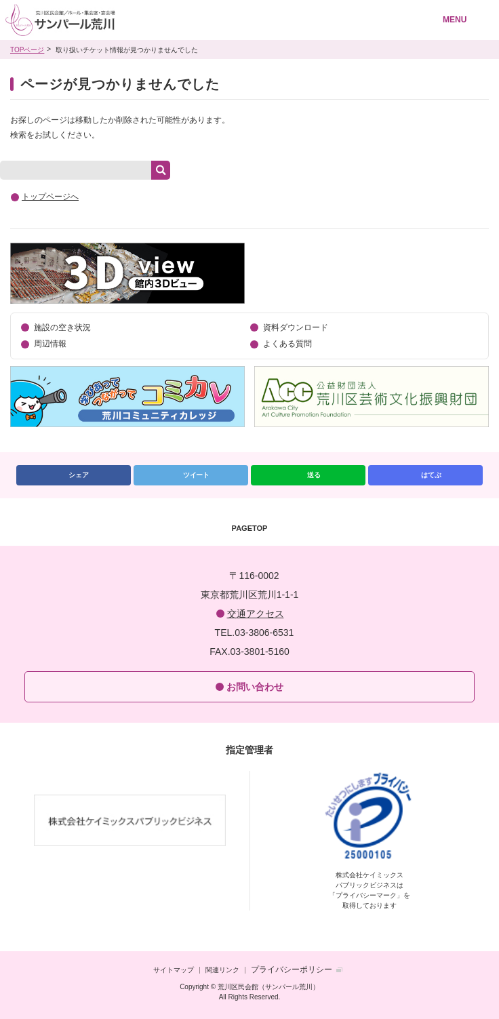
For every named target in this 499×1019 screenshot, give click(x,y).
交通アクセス (255, 613)
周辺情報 (50, 343)
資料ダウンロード (295, 327)
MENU (454, 19)
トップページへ (50, 196)
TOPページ (27, 50)
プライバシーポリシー (291, 969)
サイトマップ (173, 970)
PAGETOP (250, 528)
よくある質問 (287, 343)
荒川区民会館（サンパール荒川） (202, 20)
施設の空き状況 (62, 327)
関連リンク (222, 970)
